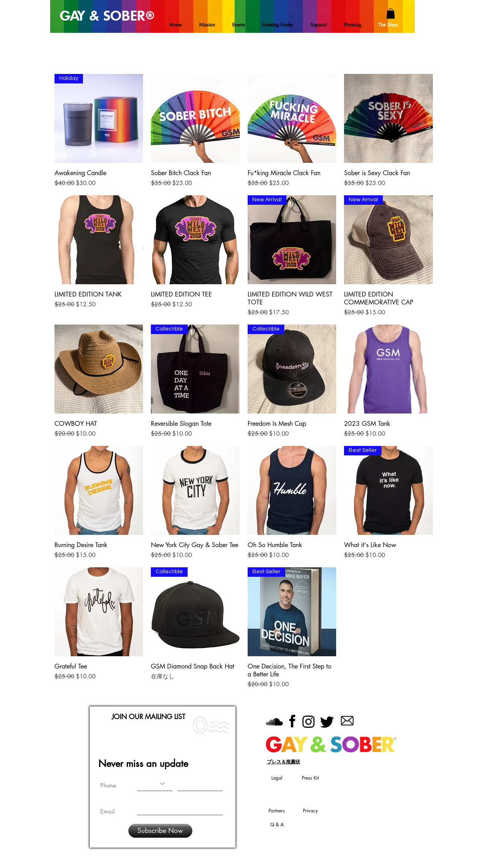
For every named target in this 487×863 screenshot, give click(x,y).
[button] (390, 13)
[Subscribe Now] (160, 831)
